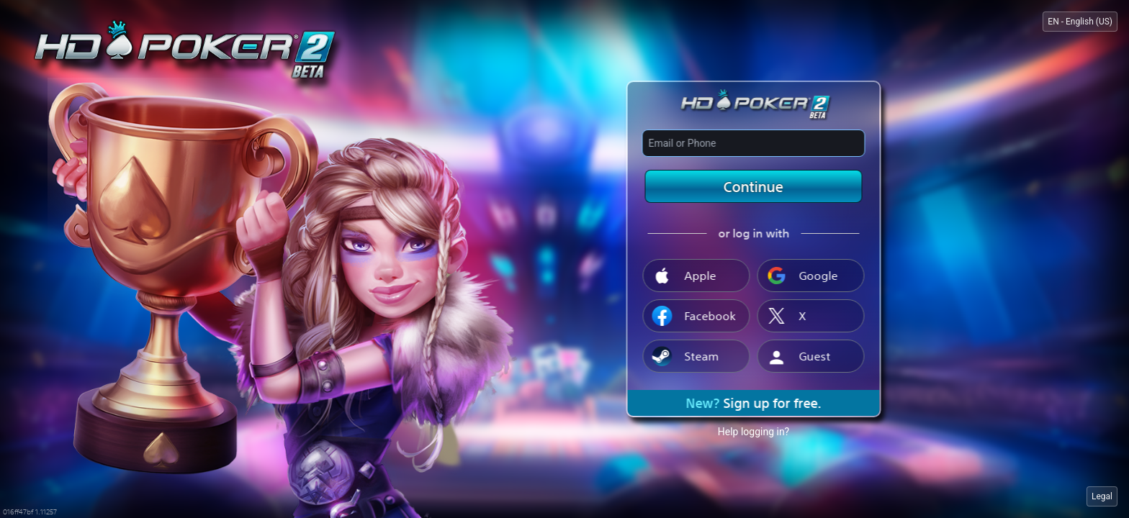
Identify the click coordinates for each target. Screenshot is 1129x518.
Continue (754, 186)
